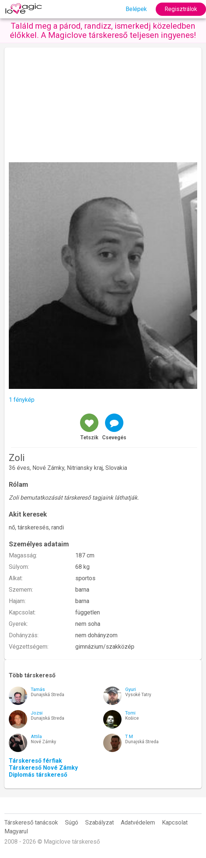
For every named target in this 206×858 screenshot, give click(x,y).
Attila (36, 736)
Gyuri (130, 689)
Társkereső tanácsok (31, 822)
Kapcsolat (175, 822)
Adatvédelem (138, 822)
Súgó (71, 822)
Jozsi (37, 713)
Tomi (130, 713)
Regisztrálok (181, 9)
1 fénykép (22, 399)
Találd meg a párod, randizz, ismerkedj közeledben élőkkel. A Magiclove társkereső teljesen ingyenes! (103, 30)
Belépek (136, 9)
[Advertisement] (103, 107)
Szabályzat (99, 822)
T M (129, 736)
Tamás (38, 689)
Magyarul (16, 831)
